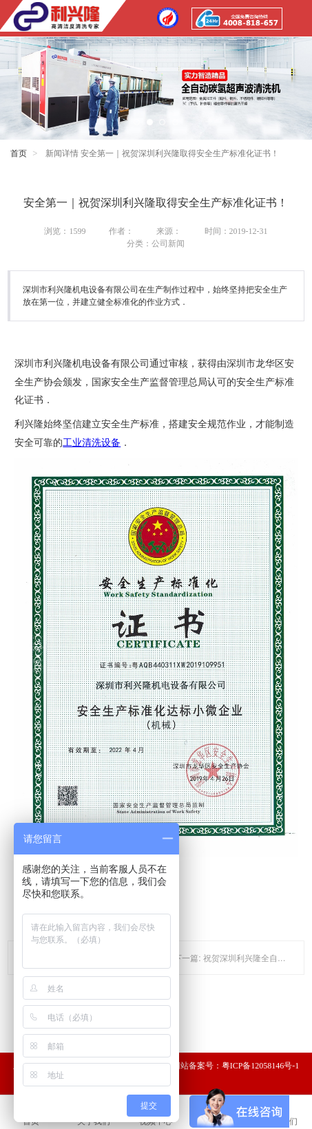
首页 (18, 153)
